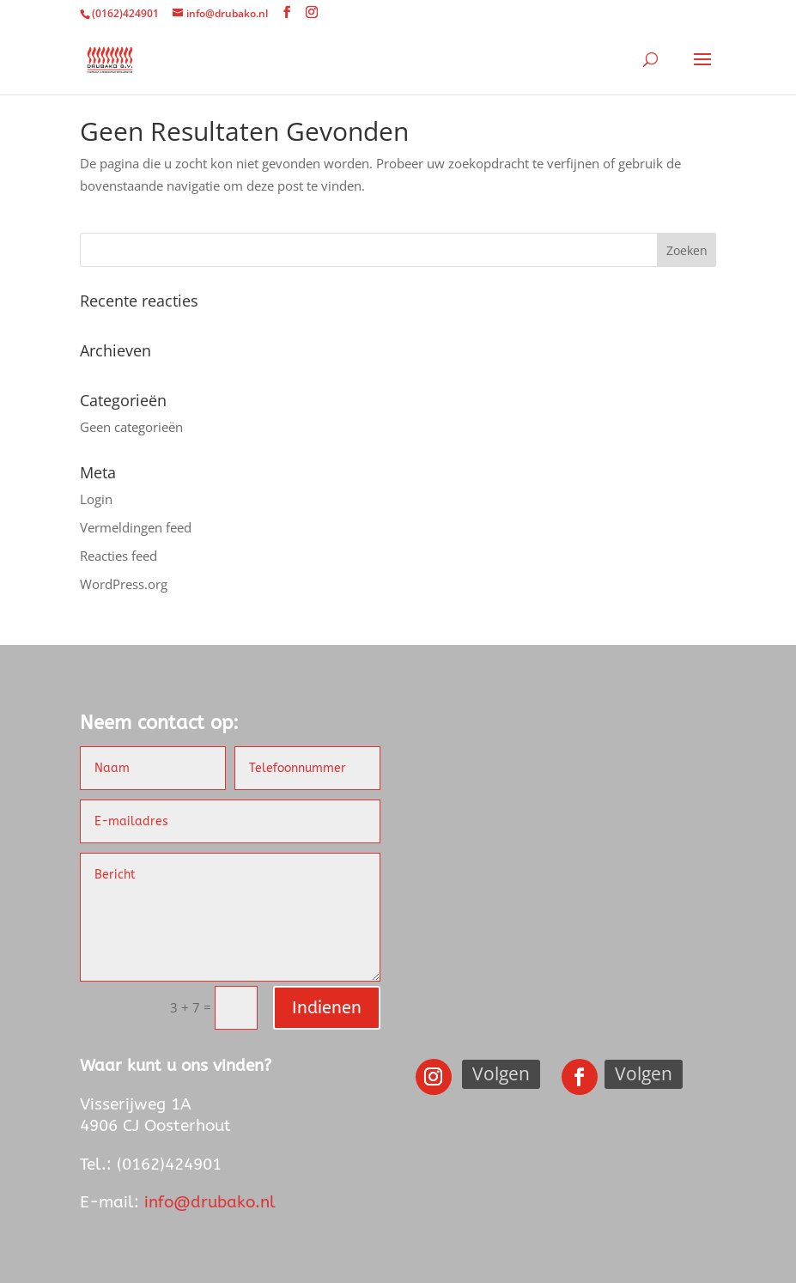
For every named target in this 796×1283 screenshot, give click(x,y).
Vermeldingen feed (135, 527)
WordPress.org (123, 584)
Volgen (501, 1073)
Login (96, 499)
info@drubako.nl (210, 1202)
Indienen (327, 1008)
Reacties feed (118, 555)
